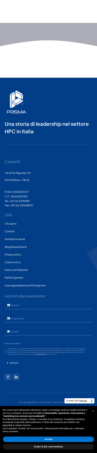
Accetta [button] (48, 439)
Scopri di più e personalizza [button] (48, 446)
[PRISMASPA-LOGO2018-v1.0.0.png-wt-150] (16, 91)
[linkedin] (16, 377)
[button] (92, 411)
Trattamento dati (13, 343)
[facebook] (8, 377)
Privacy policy (41, 354)
